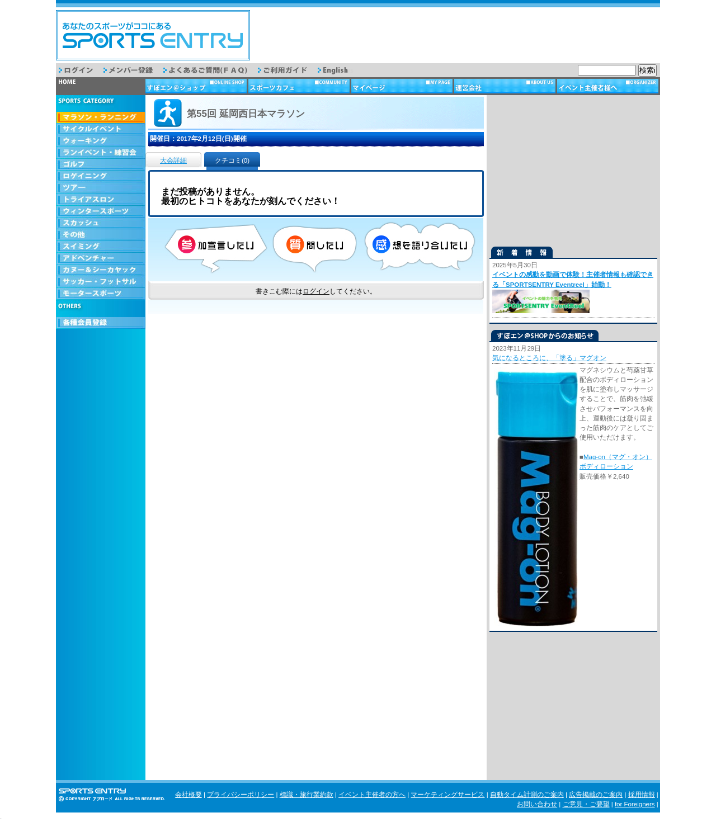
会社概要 (188, 794)
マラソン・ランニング (100, 118)
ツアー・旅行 (100, 188)
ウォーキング (100, 141)
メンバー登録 (133, 70)
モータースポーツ (100, 294)
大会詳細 (173, 160)
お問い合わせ (537, 804)
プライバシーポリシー (240, 794)
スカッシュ (100, 223)
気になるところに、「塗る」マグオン (549, 358)
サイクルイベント (100, 129)
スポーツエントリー (153, 35)
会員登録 (100, 323)
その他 (100, 235)
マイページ (402, 86)
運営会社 (505, 86)
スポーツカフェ (299, 86)
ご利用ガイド (288, 70)
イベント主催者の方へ (372, 794)
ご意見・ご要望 (586, 804)
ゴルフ (100, 165)
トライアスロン (100, 200)
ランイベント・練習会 (100, 153)
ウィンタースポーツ (100, 212)
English (341, 70)
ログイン (81, 70)
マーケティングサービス (447, 794)
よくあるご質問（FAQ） (210, 70)
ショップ (196, 86)
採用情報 (641, 794)
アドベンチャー (100, 258)
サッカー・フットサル (100, 282)
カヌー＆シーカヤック (100, 270)
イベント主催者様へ (608, 86)
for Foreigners (635, 804)
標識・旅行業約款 (306, 794)
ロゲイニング (100, 176)
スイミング (100, 247)
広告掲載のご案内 (596, 794)
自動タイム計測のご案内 (527, 794)
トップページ (100, 86)
